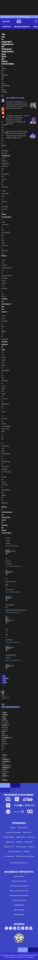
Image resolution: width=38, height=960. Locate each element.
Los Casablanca (9, 856)
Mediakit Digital (19, 914)
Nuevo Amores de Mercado (25, 856)
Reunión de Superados (13, 832)
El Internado (31, 837)
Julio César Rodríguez (23, 17)
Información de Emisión (19, 881)
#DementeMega (12, 546)
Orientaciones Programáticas (19, 895)
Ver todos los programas (19, 863)
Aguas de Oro (27, 832)
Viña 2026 (26, 851)
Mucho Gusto (21, 837)
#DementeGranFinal (13, 566)
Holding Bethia (19, 905)
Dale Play (19, 842)
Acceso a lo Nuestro (14, 851)
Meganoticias (10, 842)
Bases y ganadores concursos (19, 891)
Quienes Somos (19, 876)
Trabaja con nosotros (19, 900)
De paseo (31, 847)
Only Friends (28, 842)
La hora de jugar (21, 847)
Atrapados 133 (8, 847)
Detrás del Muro (23, 827)
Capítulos (7, 27)
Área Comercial (19, 910)
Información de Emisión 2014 (19, 886)
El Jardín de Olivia (8, 837)
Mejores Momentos (22, 27)
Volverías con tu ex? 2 (8, 17)
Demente (5, 697)
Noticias (12, 827)
